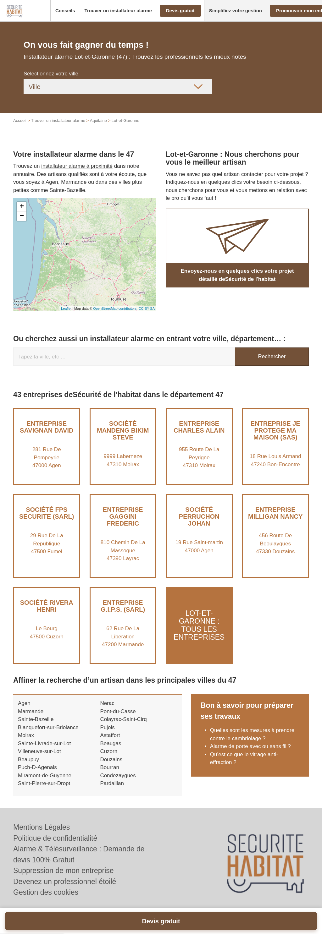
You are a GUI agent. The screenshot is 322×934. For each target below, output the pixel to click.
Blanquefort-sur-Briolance (48, 727)
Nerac (107, 703)
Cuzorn (108, 751)
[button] (65, 11)
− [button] (22, 216)
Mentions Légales (41, 827)
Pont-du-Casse (118, 711)
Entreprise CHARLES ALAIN (199, 427)
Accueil (19, 120)
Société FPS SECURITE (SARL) (46, 513)
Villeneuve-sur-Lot (39, 751)
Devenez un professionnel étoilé (64, 881)
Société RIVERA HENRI (46, 606)
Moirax (26, 735)
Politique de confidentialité (55, 838)
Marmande (30, 711)
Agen (24, 703)
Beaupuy (28, 759)
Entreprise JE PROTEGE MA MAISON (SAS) (275, 430)
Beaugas (110, 743)
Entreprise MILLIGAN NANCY (275, 513)
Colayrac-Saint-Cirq (123, 719)
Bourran (109, 767)
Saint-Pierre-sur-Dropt (44, 783)
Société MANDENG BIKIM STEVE (123, 430)
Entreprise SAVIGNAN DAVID (46, 427)
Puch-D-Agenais (37, 767)
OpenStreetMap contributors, (115, 308)
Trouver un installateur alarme (58, 120)
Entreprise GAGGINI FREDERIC (123, 516)
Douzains (111, 759)
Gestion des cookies (45, 892)
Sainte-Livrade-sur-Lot (44, 743)
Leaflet (66, 308)
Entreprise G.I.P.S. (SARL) (123, 606)
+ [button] (22, 206)
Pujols (107, 727)
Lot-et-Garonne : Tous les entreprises (199, 625)
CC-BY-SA (146, 308)
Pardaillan (112, 783)
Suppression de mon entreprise (63, 870)
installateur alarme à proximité (77, 166)
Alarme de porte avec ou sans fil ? (250, 746)
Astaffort (110, 735)
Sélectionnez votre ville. (52, 74)
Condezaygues (118, 775)
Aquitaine (98, 120)
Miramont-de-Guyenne (44, 775)
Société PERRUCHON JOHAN (199, 516)
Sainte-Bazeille (35, 719)
